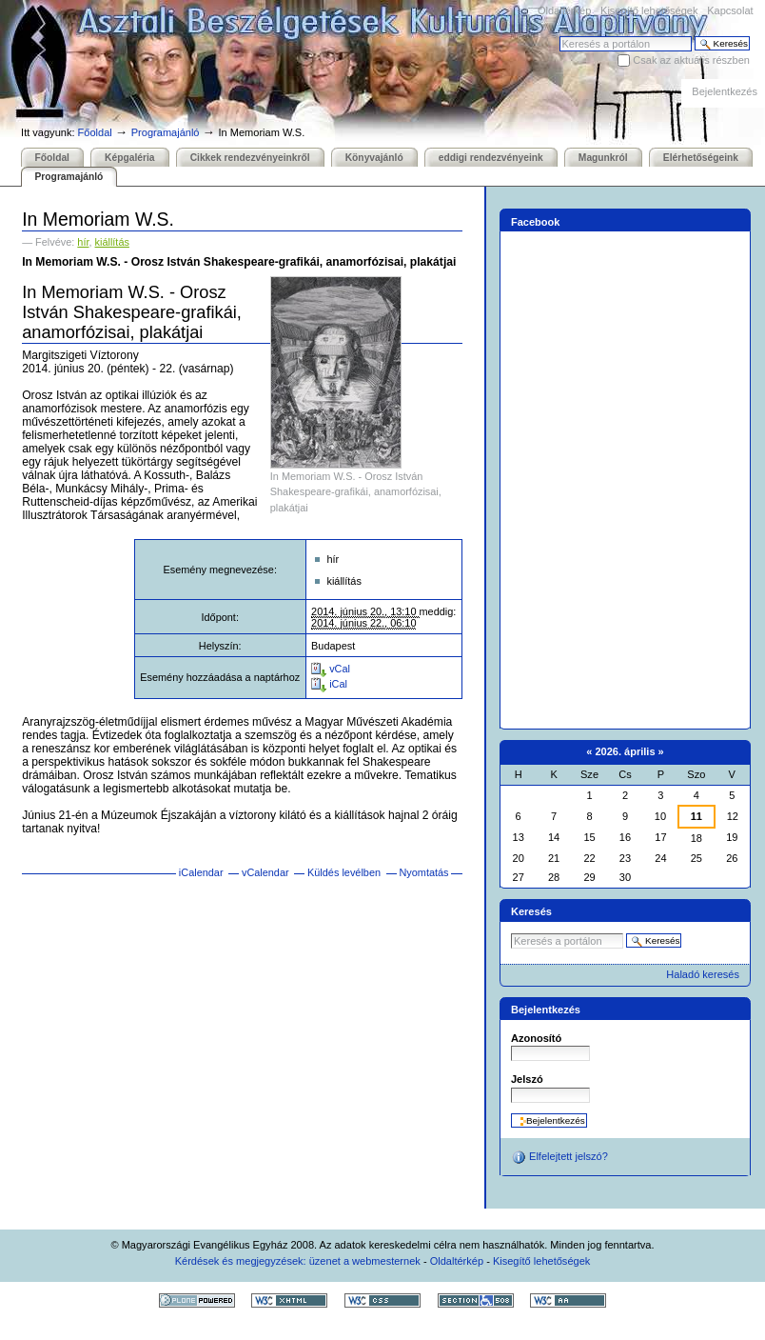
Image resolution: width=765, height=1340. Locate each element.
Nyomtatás (423, 872)
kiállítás (112, 242)
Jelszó (527, 1079)
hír (82, 242)
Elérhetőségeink (700, 157)
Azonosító (536, 1038)
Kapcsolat (730, 10)
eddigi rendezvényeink (491, 157)
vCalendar (265, 872)
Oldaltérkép (564, 10)
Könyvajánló (374, 157)
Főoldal (95, 132)
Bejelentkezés (724, 91)
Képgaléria (129, 157)
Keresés (531, 911)
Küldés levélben (344, 872)
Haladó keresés (702, 974)
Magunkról (603, 157)
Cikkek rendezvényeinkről (250, 157)
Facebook (535, 222)
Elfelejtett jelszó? (559, 1157)
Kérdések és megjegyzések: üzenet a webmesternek (298, 1261)
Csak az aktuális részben (691, 60)
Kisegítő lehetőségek (648, 10)
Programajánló (165, 132)
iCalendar (201, 872)
